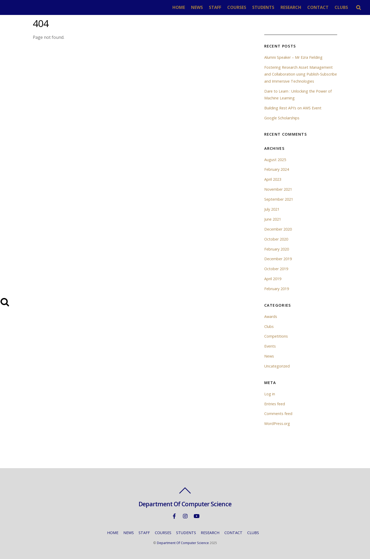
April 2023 (272, 179)
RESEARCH (291, 7)
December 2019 (278, 258)
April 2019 (272, 278)
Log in (269, 393)
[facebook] (174, 515)
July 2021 (271, 209)
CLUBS (341, 7)
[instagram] (185, 515)
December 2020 (278, 229)
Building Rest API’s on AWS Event (292, 107)
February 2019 (276, 288)
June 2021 (272, 219)
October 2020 (276, 239)
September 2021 (278, 199)
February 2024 (276, 169)
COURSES (236, 7)
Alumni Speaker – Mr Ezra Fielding (293, 57)
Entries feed (274, 403)
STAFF (215, 7)
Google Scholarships (281, 117)
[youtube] (196, 515)
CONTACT (318, 7)
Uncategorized (277, 366)
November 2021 (278, 189)
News (269, 356)
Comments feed (278, 413)
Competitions (276, 336)
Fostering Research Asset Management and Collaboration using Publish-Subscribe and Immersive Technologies (300, 74)
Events (270, 346)
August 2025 (275, 159)
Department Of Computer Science (183, 543)
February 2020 (276, 249)
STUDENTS (263, 7)
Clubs (269, 326)
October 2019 (276, 268)
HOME (178, 7)
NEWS (197, 7)
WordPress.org (277, 423)
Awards (270, 316)
